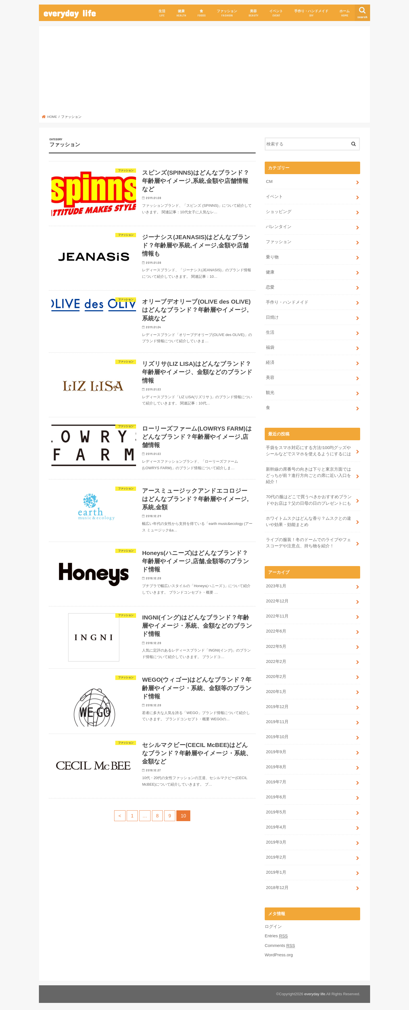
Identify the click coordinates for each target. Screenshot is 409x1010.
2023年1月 (276, 585)
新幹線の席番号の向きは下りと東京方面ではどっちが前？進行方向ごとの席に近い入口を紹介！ (308, 474)
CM (269, 181)
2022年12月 (277, 600)
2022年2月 (276, 660)
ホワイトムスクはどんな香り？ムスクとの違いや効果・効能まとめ (308, 520)
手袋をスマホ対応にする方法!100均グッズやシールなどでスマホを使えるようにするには (308, 450)
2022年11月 (277, 615)
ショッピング (278, 211)
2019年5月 (276, 810)
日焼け (272, 316)
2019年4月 (276, 825)
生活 (161, 13)
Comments (280, 943)
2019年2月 (276, 855)
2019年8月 (276, 765)
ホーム (344, 13)
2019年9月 (276, 750)
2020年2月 (276, 675)
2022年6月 (276, 630)
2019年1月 (276, 870)
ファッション (227, 13)
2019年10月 (277, 735)
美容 (253, 13)
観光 (270, 392)
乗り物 (272, 256)
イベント (276, 13)
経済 (270, 362)
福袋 (270, 347)
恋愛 (270, 286)
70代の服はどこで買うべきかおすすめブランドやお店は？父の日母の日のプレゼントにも (309, 499)
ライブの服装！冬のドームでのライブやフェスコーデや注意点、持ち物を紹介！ (308, 541)
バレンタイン (278, 226)
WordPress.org (279, 952)
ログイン (273, 924)
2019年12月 (277, 705)
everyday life (69, 12)
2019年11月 (277, 720)
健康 (181, 13)
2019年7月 (276, 780)
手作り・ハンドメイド (311, 13)
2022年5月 (276, 645)
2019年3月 (276, 840)
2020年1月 (276, 690)
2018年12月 (277, 885)
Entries (276, 933)
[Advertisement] (204, 72)
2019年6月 (276, 795)
